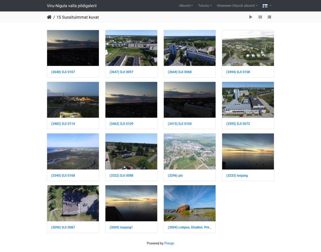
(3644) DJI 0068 (180, 72)
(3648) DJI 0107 (63, 72)
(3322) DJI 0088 (121, 175)
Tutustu (203, 6)
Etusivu (49, 17)
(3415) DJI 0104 (180, 124)
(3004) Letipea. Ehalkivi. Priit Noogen (189, 227)
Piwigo (169, 243)
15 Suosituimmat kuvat (78, 17)
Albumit (184, 6)
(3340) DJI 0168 (63, 175)
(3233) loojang (237, 175)
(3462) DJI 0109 (121, 124)
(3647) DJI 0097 (121, 72)
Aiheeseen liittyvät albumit (236, 6)
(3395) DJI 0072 (238, 124)
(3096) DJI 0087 (63, 227)
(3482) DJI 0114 (63, 124)
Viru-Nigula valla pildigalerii (72, 5)
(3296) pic (175, 175)
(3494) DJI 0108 (238, 72)
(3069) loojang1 (121, 227)
